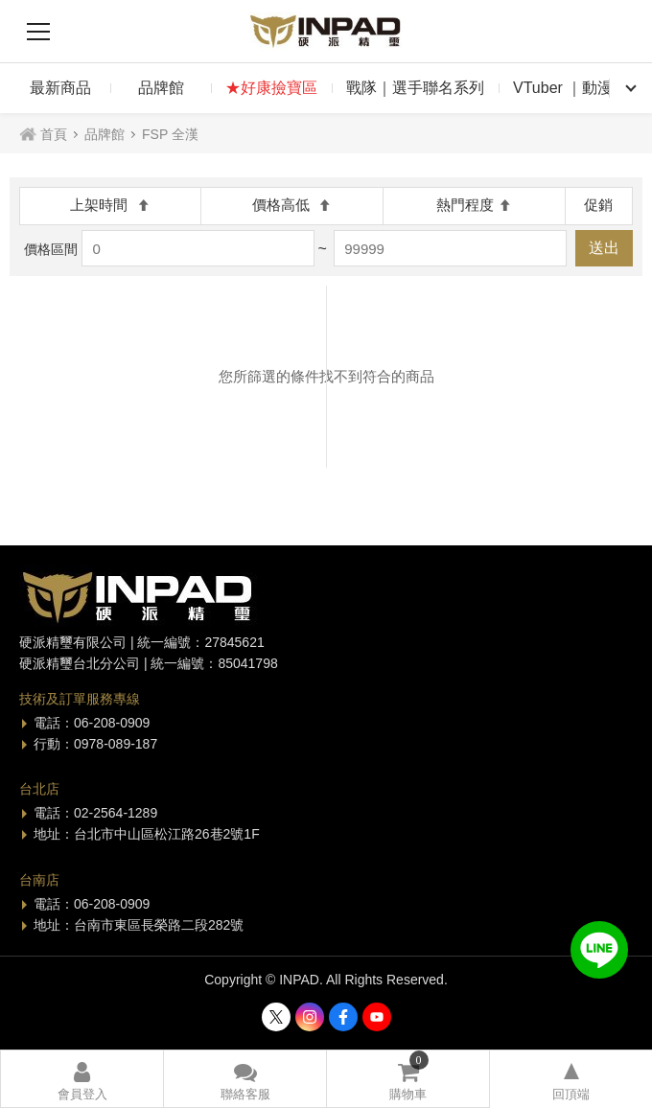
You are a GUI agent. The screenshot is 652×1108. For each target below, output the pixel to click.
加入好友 (599, 950)
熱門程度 (474, 204)
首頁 (53, 134)
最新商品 (60, 88)
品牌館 (161, 88)
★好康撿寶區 (271, 88)
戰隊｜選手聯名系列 (415, 88)
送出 (604, 248)
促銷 (598, 204)
